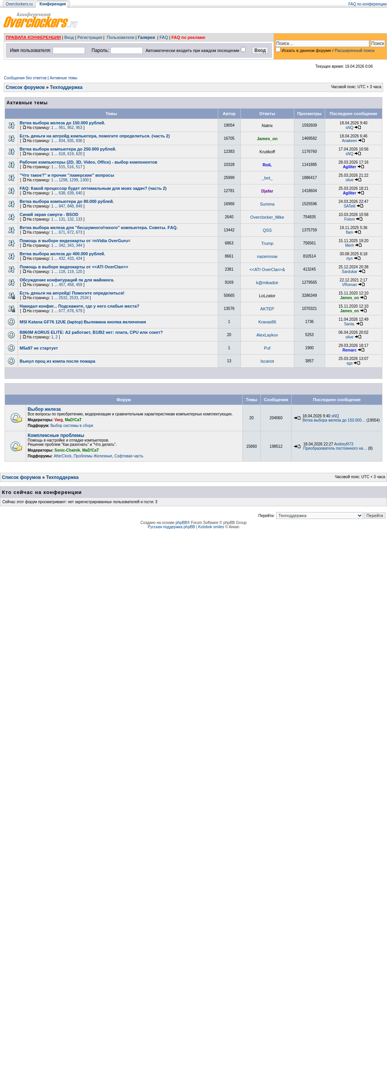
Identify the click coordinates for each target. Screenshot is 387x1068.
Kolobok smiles (211, 527)
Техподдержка (66, 87)
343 (70, 245)
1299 (74, 180)
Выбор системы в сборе (71, 426)
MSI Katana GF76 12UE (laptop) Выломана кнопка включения (83, 322)
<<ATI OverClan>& (267, 269)
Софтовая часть (128, 456)
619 (70, 154)
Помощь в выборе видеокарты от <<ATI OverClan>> (74, 266)
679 (79, 311)
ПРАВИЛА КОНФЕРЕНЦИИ (33, 37)
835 (70, 141)
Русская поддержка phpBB (171, 527)
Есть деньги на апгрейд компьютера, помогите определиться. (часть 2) (95, 136)
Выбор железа (44, 409)
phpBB (181, 523)
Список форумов (25, 87)
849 (79, 206)
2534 (84, 298)
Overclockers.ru (19, 4)
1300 (84, 180)
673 (79, 232)
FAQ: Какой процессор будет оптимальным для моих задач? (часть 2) (93, 188)
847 (62, 206)
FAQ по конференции (368, 4)
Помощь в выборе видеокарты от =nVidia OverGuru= (75, 240)
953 (79, 128)
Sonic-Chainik (67, 450)
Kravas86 (267, 322)
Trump (267, 243)
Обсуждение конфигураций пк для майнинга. (67, 280)
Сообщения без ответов (25, 78)
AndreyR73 (343, 444)
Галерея (146, 37)
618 (62, 154)
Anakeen (349, 141)
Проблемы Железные (92, 456)
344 (79, 245)
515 (62, 167)
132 (70, 219)
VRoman (349, 285)
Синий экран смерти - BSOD (49, 214)
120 (79, 272)
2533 (74, 298)
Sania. (349, 324)
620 (79, 154)
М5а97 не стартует (39, 348)
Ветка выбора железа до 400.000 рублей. (62, 253)
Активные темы (63, 78)
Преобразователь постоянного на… (335, 448)
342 (62, 245)
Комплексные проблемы (56, 435)
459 (79, 285)
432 (62, 258)
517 (79, 167)
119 (70, 272)
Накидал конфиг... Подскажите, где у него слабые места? (79, 306)
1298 (63, 180)
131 (62, 219)
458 (70, 285)
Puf (267, 348)
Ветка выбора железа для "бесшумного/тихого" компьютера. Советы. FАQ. (99, 227)
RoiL (267, 164)
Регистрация (89, 37)
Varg (59, 420)
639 (70, 193)
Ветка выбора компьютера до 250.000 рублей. (68, 149)
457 (62, 285)
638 (62, 193)
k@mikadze (267, 282)
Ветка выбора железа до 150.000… (333, 420)
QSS (267, 230)
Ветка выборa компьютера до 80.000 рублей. (67, 201)
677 (62, 311)
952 (70, 128)
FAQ (164, 37)
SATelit (349, 206)
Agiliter (349, 167)
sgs (350, 363)
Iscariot (267, 361)
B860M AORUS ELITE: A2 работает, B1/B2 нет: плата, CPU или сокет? (91, 332)
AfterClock (63, 456)
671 (62, 232)
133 (79, 219)
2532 (63, 298)
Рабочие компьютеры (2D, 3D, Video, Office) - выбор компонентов (88, 162)
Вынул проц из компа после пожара (57, 361)
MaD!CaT (73, 420)
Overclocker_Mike (267, 217)
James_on (267, 138)
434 (79, 258)
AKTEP (267, 308)
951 (62, 128)
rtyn (349, 258)
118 (62, 272)
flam (349, 232)
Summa (267, 204)
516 (70, 167)
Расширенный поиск (355, 50)
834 (62, 141)
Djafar (267, 191)
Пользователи (120, 37)
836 (79, 141)
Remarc (349, 350)
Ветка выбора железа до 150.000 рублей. (62, 123)
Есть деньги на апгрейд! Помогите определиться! (72, 293)
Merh (349, 245)
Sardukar (349, 272)
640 (79, 193)
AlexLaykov (267, 335)
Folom (349, 219)
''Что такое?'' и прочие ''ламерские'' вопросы (67, 175)
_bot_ (267, 178)
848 (70, 206)
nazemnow (267, 256)
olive (349, 180)
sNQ (350, 128)
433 (70, 258)
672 (70, 232)
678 (70, 311)
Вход (69, 37)
